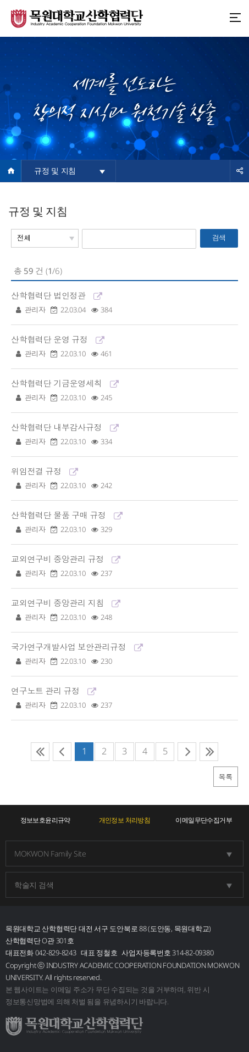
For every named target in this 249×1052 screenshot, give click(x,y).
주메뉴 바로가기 (0, 0)
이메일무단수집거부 (203, 820)
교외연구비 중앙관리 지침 (124, 610)
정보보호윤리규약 (45, 820)
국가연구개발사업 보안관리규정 (124, 654)
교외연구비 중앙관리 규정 (124, 566)
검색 (219, 238)
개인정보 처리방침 (125, 820)
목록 (226, 777)
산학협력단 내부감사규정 (124, 434)
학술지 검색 (33, 885)
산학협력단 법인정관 (124, 303)
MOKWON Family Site (50, 853)
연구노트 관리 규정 (124, 698)
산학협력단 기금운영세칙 (124, 391)
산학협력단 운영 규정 (124, 347)
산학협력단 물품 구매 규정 (124, 522)
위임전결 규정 (124, 478)
